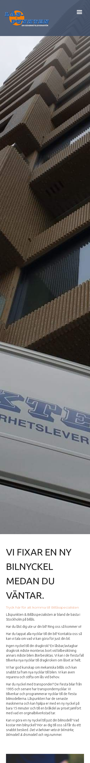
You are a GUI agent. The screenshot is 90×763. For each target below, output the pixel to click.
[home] (25, 18)
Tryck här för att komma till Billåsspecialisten (42, 607)
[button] (79, 18)
